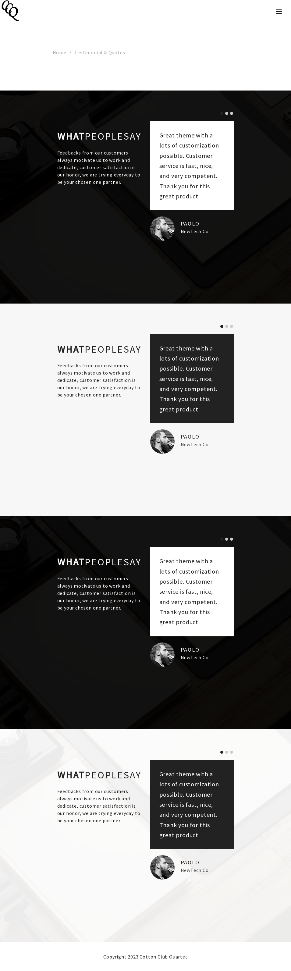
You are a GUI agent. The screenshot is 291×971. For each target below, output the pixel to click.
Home (59, 52)
